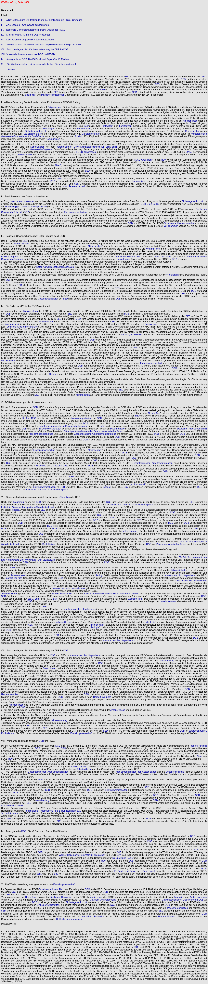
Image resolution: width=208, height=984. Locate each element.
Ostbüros (53, 374)
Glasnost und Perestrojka (103, 900)
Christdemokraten (91, 134)
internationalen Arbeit (12, 805)
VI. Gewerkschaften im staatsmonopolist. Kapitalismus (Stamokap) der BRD (41, 44)
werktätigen (48, 128)
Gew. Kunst (148, 871)
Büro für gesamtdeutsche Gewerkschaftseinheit (63, 426)
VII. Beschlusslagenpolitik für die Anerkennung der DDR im (32, 650)
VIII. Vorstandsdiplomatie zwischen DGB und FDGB (28, 54)
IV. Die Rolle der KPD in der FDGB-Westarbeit (25, 35)
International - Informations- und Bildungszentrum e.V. (53, 811)
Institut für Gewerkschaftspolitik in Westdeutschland (27, 507)
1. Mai (78, 136)
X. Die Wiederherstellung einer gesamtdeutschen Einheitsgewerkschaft (38, 64)
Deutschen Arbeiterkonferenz (192, 428)
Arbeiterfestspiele (175, 772)
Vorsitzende (170, 223)
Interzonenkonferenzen (22, 201)
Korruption (179, 897)
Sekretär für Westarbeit (93, 855)
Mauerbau (41, 465)
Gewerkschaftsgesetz (41, 149)
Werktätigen (172, 275)
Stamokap (65, 497)
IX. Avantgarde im (11, 831)
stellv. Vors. (34, 599)
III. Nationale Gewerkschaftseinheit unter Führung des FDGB (33, 30)
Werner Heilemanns (69, 855)
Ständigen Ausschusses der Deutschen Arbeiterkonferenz (93, 431)
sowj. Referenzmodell (74, 186)
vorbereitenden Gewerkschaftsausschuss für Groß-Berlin (87, 147)
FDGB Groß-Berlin (143, 160)
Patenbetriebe (117, 428)
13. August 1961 (59, 465)
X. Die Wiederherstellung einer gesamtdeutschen (27, 884)
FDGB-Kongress (9, 256)
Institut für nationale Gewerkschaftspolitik (47, 489)
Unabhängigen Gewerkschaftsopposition (26, 206)
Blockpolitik (30, 95)
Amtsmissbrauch (198, 897)
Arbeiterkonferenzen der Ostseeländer (136, 772)
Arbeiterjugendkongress (41, 434)
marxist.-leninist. (13, 578)
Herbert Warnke (185, 223)
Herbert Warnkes (102, 697)
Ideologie (150, 622)
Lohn (86, 126)
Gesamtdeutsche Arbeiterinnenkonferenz (95, 434)
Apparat (107, 487)
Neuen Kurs (154, 413)
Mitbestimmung (130, 531)
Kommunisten (84, 128)
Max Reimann (8, 360)
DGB (26, 212)
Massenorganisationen (52, 95)
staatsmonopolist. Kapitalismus (181, 575)
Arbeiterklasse (190, 121)
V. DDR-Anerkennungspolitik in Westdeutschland (27, 39)
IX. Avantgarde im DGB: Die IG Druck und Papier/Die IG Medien (35, 59)
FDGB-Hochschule (62, 593)
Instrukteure (124, 259)
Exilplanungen (55, 107)
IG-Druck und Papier (123, 858)
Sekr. (199, 756)
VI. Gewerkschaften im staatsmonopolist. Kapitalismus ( (30, 497)
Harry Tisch (58, 889)
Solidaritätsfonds (9, 813)
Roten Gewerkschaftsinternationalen (55, 267)
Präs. (156, 434)
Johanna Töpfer (9, 593)
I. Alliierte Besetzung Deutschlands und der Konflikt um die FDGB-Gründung (41, 20)
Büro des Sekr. (163, 256)
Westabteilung (30, 311)
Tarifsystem (107, 126)
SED (127, 76)
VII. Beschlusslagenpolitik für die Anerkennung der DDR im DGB (34, 49)
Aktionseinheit (24, 154)
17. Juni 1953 (29, 418)
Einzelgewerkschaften (75, 212)
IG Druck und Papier (125, 871)
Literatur (11, 69)
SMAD (189, 152)
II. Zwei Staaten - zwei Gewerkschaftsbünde (25, 25)
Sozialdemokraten (32, 134)
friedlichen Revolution (61, 897)
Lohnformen (125, 126)
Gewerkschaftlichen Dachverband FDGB (183, 900)
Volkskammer (171, 226)
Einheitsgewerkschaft (36, 131)
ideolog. (16, 510)
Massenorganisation (48, 298)
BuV (163, 160)
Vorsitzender (96, 897)
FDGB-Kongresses (86, 152)
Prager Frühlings (198, 746)
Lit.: (3, 931)
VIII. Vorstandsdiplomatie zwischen (20, 741)
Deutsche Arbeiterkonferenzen (22, 326)
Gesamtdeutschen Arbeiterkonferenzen (152, 463)
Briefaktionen (151, 324)
